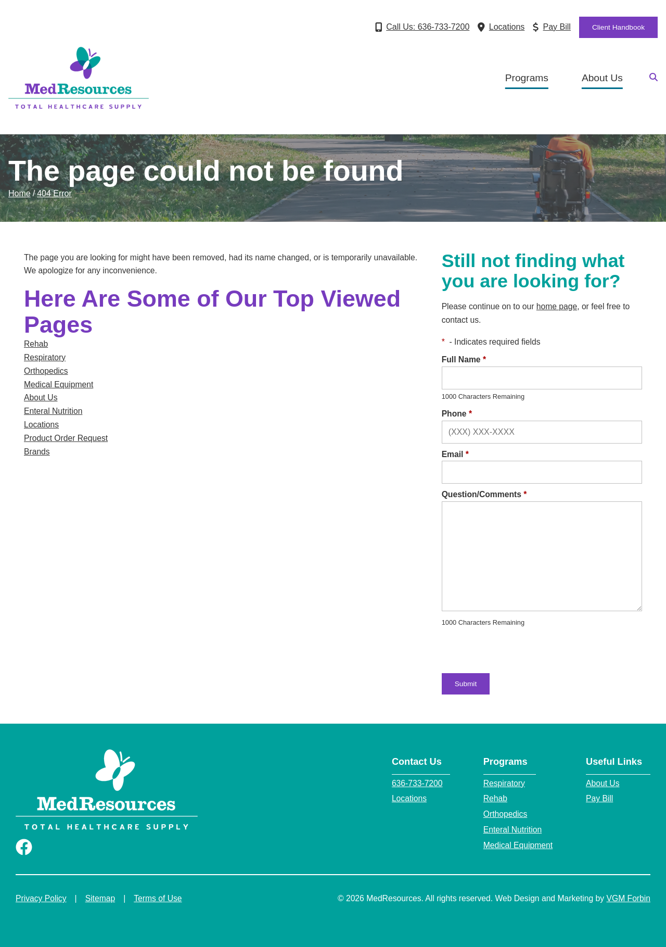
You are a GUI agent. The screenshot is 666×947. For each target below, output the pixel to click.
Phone (457, 413)
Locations (41, 424)
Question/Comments (484, 494)
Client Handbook (618, 27)
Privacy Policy (41, 898)
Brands (37, 451)
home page (556, 306)
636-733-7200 (417, 783)
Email (455, 454)
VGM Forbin (628, 898)
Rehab (36, 343)
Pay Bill (599, 798)
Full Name (464, 359)
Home (19, 193)
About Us (602, 77)
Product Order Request (66, 438)
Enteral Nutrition (53, 411)
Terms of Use (158, 898)
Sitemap (100, 898)
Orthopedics (46, 371)
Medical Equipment (58, 384)
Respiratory (45, 357)
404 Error (54, 193)
